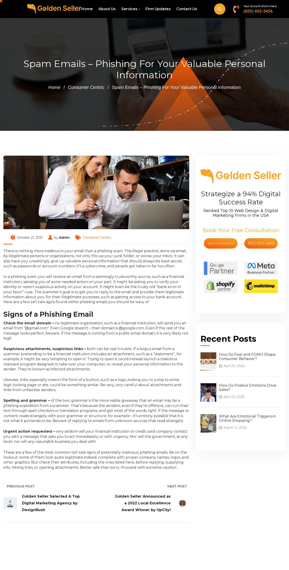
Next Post (178, 486)
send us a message (220, 243)
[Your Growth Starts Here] (236, 9)
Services (129, 9)
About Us (107, 9)
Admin (64, 237)
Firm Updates (158, 9)
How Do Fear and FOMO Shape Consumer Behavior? (247, 356)
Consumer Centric (86, 87)
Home (87, 9)
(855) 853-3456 (258, 11)
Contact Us (186, 9)
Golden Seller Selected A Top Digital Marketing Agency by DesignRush (51, 503)
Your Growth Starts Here (260, 6)
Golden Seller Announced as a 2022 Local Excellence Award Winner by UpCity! (143, 503)
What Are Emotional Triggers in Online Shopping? (247, 418)
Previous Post (19, 486)
